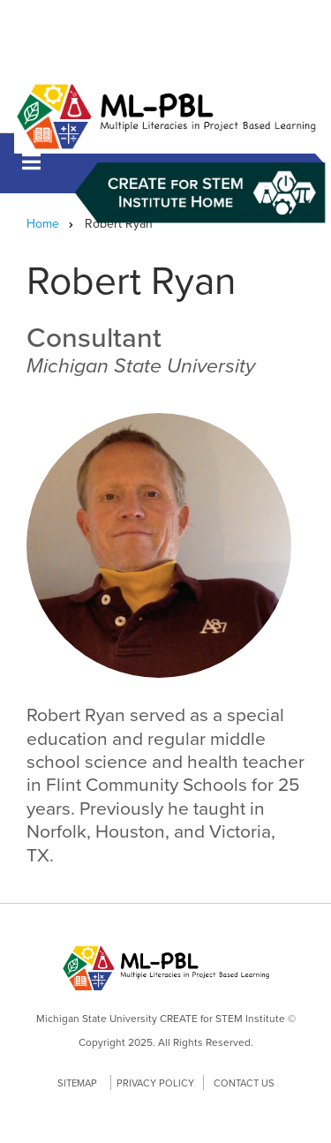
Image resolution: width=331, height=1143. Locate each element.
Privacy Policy (155, 1083)
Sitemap (77, 1083)
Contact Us (244, 1083)
